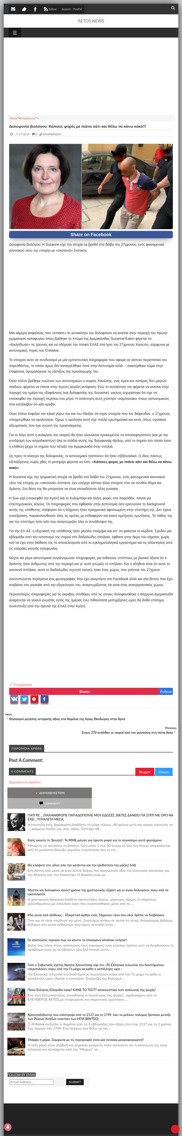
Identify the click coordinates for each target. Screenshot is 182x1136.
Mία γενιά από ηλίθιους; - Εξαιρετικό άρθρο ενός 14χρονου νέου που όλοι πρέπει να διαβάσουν (96, 904)
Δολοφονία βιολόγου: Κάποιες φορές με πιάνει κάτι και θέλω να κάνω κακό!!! (77, 126)
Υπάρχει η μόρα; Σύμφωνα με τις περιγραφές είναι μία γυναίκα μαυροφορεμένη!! (86, 1029)
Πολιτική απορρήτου (101, 1128)
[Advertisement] (91, 75)
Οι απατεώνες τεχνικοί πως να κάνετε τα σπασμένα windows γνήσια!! (77, 929)
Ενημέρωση (23, 684)
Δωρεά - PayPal (71, 9)
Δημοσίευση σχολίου (25, 782)
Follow (166, 691)
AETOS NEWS (91, 20)
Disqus (164, 772)
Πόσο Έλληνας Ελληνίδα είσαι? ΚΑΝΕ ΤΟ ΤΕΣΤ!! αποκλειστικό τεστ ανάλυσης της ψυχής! (92, 979)
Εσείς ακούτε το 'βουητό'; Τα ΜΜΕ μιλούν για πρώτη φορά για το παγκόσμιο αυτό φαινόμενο (95, 830)
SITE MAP (78, 1128)
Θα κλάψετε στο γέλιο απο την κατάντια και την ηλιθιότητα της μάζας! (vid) (82, 854)
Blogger (145, 772)
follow (50, 9)
